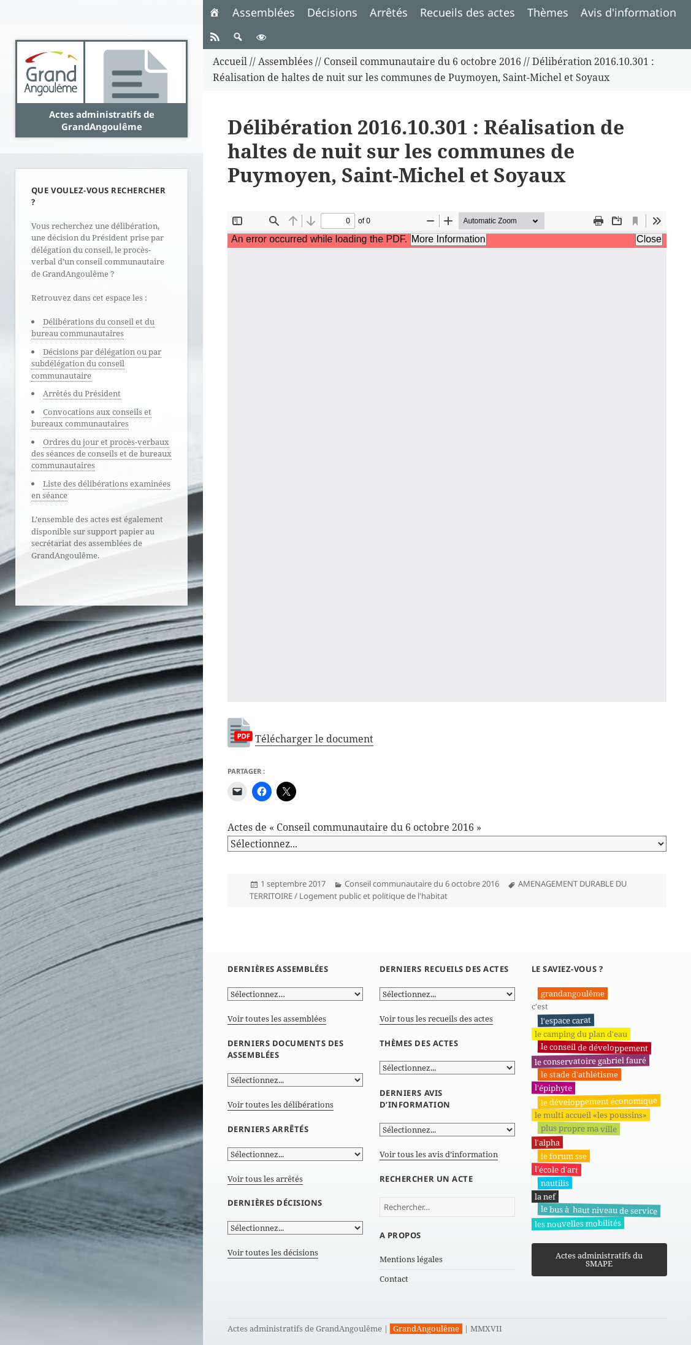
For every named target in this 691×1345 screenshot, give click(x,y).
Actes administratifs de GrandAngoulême (102, 120)
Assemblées (263, 12)
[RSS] (214, 37)
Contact (394, 1278)
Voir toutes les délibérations (280, 1104)
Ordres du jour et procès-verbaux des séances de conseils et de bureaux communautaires (101, 453)
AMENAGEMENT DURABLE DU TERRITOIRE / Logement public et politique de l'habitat (438, 889)
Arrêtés (389, 12)
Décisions (332, 12)
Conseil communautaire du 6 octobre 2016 (422, 883)
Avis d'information (628, 12)
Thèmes (547, 12)
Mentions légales (411, 1258)
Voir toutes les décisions (272, 1252)
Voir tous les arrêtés (265, 1178)
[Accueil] (214, 12)
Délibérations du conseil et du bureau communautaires (93, 327)
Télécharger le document (314, 739)
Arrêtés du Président (82, 393)
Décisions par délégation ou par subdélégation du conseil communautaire (96, 363)
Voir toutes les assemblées (276, 1018)
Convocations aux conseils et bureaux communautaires (91, 417)
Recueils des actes (467, 12)
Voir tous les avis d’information (439, 1154)
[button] (238, 37)
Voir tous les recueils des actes (436, 1018)
